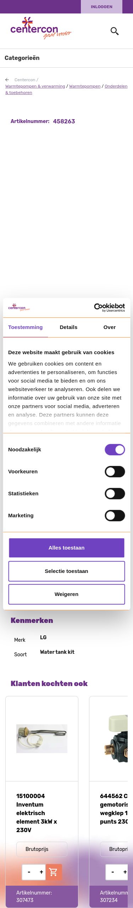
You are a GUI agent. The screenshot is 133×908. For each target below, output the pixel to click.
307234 (109, 900)
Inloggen (101, 6)
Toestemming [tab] (25, 327)
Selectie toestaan (66, 571)
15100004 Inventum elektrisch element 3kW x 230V (36, 813)
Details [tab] (68, 327)
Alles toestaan (67, 548)
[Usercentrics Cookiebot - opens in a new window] (95, 307)
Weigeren (66, 594)
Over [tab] (110, 327)
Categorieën (22, 58)
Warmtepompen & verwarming (35, 86)
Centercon (25, 79)
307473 (24, 900)
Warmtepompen (84, 86)
